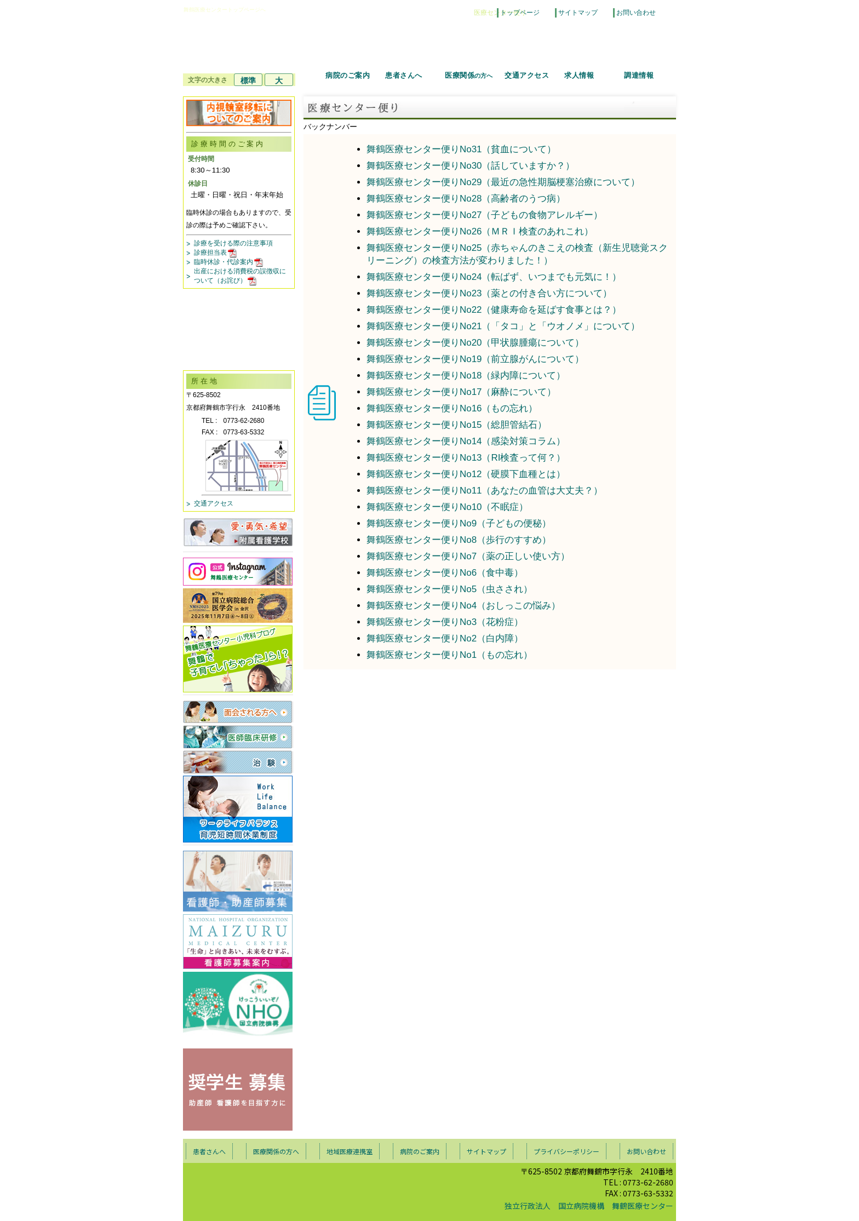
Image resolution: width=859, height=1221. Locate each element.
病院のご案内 (347, 75)
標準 (248, 80)
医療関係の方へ (276, 1151)
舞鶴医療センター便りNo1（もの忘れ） (449, 655)
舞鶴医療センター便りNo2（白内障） (444, 638)
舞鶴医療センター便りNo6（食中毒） (444, 572)
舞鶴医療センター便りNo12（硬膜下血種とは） (466, 474)
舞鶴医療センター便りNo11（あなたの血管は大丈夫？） (484, 490)
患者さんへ (403, 75)
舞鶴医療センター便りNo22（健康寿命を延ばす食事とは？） (494, 310)
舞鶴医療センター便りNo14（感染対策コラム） (466, 441)
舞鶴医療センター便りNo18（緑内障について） (466, 375)
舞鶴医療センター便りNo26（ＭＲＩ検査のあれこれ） (480, 231)
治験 (238, 761)
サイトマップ (578, 12)
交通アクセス (527, 75)
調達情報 (639, 75)
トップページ (520, 12)
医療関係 (469, 75)
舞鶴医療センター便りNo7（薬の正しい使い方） (468, 556)
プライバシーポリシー (566, 1151)
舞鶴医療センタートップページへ (225, 10)
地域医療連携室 (350, 1151)
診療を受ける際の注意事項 (233, 243)
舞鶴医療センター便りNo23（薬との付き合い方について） (489, 293)
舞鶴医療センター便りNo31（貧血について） (461, 149)
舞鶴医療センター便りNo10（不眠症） (447, 507)
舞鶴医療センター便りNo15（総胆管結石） (456, 425)
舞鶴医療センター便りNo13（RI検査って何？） (465, 457)
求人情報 (579, 75)
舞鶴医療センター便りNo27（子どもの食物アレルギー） (484, 215)
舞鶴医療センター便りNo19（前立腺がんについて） (475, 359)
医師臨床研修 (238, 736)
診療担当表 (216, 252)
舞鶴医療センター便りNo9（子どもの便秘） (458, 523)
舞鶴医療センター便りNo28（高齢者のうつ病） (466, 198)
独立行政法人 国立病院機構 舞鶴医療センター (589, 1205)
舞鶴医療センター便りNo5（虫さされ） (449, 589)
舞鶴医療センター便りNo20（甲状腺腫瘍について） (475, 342)
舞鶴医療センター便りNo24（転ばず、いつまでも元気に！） (494, 277)
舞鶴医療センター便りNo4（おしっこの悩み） (463, 605)
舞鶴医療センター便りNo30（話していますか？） (470, 165)
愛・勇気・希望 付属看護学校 (238, 532)
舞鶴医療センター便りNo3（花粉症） (444, 622)
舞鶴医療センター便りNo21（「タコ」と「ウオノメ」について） (503, 326)
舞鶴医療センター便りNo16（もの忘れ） (452, 408)
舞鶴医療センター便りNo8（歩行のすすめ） (458, 540)
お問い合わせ (636, 12)
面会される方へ (238, 712)
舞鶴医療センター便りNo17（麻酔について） (461, 392)
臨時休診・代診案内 (229, 262)
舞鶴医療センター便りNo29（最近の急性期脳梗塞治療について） (503, 182)
